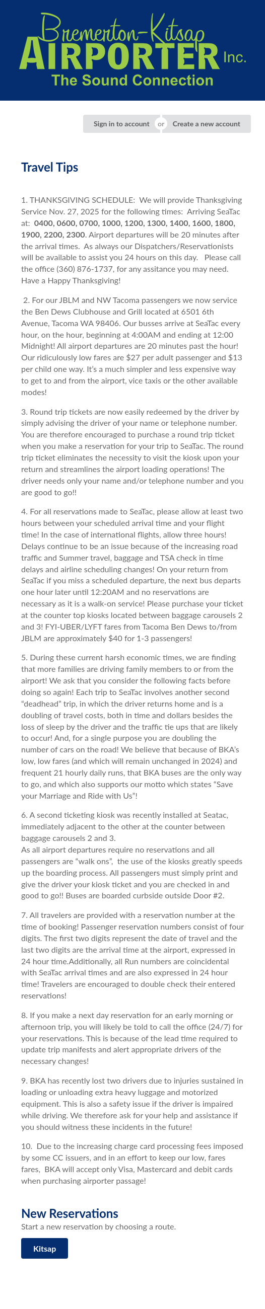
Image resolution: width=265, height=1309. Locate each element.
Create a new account (206, 123)
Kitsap (44, 1248)
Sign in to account (122, 123)
